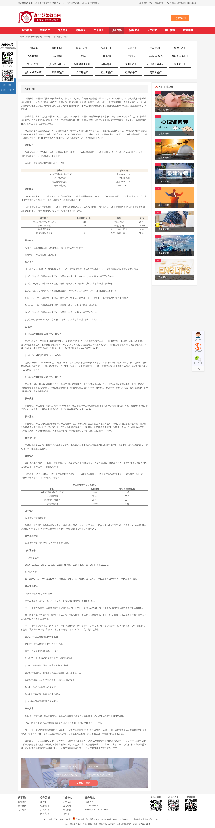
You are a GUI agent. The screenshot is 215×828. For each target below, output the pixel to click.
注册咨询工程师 (82, 64)
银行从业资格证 (155, 64)
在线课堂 (188, 30)
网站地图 (22, 809)
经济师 (82, 56)
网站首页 (27, 30)
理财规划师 (58, 56)
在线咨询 (89, 802)
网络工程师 (82, 48)
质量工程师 (58, 48)
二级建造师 (156, 48)
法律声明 (44, 809)
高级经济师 (156, 72)
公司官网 (22, 802)
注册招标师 (107, 64)
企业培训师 (107, 48)
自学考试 (45, 30)
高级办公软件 (155, 56)
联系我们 (44, 805)
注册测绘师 (131, 64)
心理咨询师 (33, 56)
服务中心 (44, 802)
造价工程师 (33, 64)
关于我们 (44, 813)
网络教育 (81, 30)
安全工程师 (107, 72)
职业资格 (116, 30)
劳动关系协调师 (180, 56)
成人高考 (63, 30)
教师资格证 (131, 72)
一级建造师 (131, 48)
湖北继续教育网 (35, 36)
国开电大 (98, 30)
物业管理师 (180, 64)
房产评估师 (82, 72)
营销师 (131, 56)
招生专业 (134, 30)
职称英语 (33, 48)
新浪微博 (22, 805)
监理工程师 (180, 48)
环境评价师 (58, 72)
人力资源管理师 (57, 64)
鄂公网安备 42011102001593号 (99, 819)
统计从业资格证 (33, 72)
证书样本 (152, 30)
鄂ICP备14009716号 (62, 819)
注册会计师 (107, 56)
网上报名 (170, 30)
